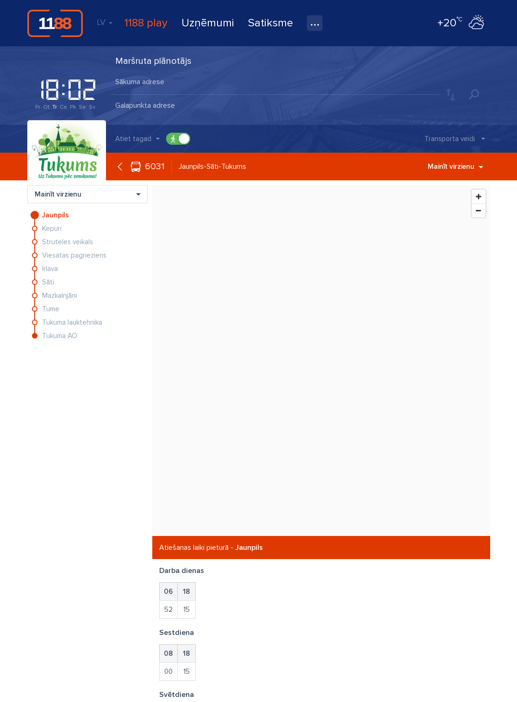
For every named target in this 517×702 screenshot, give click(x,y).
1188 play (146, 23)
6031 (154, 166)
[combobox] (275, 82)
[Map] (321, 360)
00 (168, 671)
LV (104, 22)
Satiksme (270, 23)
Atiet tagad (133, 139)
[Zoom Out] (479, 210)
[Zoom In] (479, 196)
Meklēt (474, 94)
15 (186, 609)
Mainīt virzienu (455, 166)
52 (168, 609)
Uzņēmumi (207, 23)
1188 (55, 23)
